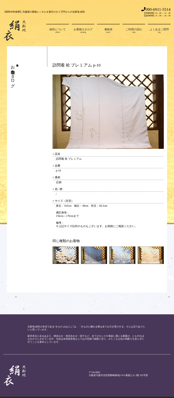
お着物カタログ (83, 31)
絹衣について (57, 31)
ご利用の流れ (134, 31)
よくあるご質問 (159, 31)
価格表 (108, 31)
